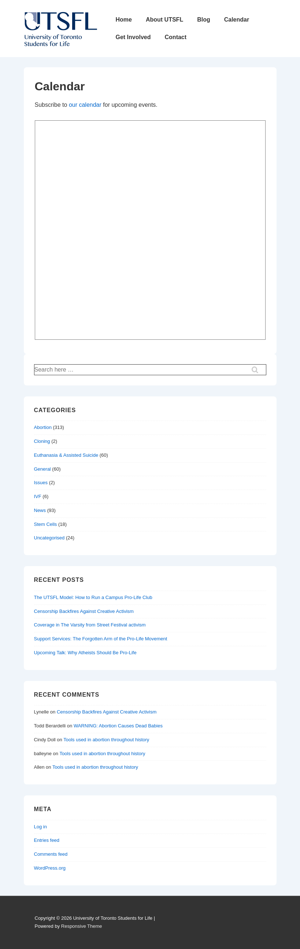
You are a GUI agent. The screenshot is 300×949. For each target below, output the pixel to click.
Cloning (42, 441)
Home (124, 19)
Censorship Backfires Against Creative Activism (84, 611)
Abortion (43, 427)
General (42, 469)
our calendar (85, 105)
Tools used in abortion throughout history (106, 739)
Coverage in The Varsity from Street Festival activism (90, 625)
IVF (37, 496)
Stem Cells (45, 524)
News (40, 510)
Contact (176, 37)
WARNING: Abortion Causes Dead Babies (118, 725)
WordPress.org (50, 868)
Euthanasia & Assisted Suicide (66, 455)
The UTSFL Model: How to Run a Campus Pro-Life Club (93, 597)
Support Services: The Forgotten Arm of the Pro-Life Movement (100, 638)
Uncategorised (49, 538)
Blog (203, 19)
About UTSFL (164, 19)
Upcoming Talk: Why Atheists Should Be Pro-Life (85, 652)
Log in (40, 826)
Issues (41, 482)
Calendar (236, 19)
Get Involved (133, 37)
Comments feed (51, 854)
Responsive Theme (81, 926)
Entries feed (46, 840)
